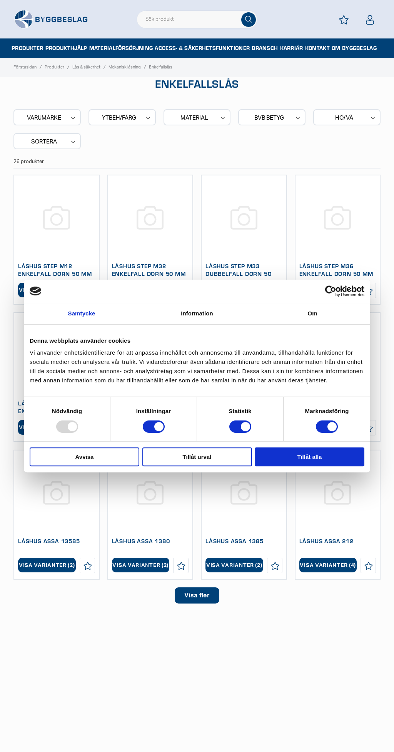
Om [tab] (312, 313)
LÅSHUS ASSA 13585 (49, 541)
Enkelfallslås (160, 67)
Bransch (265, 48)
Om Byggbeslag (354, 48)
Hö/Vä (356, 118)
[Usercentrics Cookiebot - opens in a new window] (330, 291)
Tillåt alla (309, 457)
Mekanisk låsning (125, 67)
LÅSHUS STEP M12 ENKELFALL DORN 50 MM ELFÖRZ (55, 273)
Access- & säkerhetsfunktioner (202, 48)
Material (203, 118)
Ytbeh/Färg (127, 118)
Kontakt (317, 48)
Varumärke (52, 118)
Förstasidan (25, 67)
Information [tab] (197, 313)
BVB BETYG (278, 118)
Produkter (27, 48)
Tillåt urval (197, 457)
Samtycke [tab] (81, 313)
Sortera (54, 142)
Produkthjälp (66, 48)
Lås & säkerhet (86, 67)
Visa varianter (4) (328, 565)
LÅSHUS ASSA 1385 (234, 541)
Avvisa (84, 457)
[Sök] (248, 19)
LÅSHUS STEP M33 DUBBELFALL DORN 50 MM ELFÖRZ (238, 273)
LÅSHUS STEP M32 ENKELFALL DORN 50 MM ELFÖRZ (149, 273)
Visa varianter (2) (47, 565)
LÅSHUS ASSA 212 (326, 541)
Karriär (291, 48)
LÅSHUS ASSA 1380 (141, 541)
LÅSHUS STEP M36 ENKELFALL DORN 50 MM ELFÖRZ (336, 273)
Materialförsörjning (121, 48)
